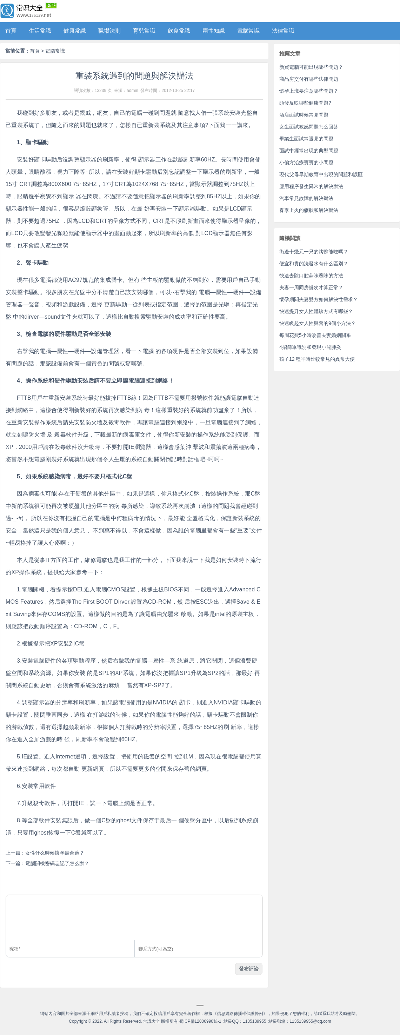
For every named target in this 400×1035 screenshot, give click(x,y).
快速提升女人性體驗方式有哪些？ (316, 311)
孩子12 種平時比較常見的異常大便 (317, 359)
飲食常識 (179, 31)
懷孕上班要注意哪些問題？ (308, 91)
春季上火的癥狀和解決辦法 (308, 210)
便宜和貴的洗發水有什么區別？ (313, 263)
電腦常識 (248, 31)
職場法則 (109, 31)
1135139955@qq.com (310, 1021)
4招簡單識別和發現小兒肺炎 (310, 347)
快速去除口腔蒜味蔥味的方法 (311, 275)
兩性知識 (213, 31)
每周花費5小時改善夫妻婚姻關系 (315, 335)
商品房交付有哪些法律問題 (308, 79)
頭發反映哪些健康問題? (305, 103)
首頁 (10, 31)
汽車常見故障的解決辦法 (306, 198)
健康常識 (75, 31)
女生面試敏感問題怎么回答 (308, 127)
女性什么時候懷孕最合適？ (54, 853)
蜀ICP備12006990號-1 (200, 1021)
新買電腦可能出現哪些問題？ (311, 67)
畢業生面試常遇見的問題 (306, 138)
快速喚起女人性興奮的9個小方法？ (317, 323)
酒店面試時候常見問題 (303, 115)
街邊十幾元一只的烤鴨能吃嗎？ (313, 251)
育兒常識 (144, 31)
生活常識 (40, 31)
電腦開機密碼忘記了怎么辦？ (57, 863)
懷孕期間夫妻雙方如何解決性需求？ (318, 299)
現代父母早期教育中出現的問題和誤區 (321, 174)
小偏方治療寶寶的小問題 (306, 162)
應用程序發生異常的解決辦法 (311, 186)
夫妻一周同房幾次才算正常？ (311, 287)
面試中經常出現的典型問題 (308, 150)
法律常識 (283, 31)
